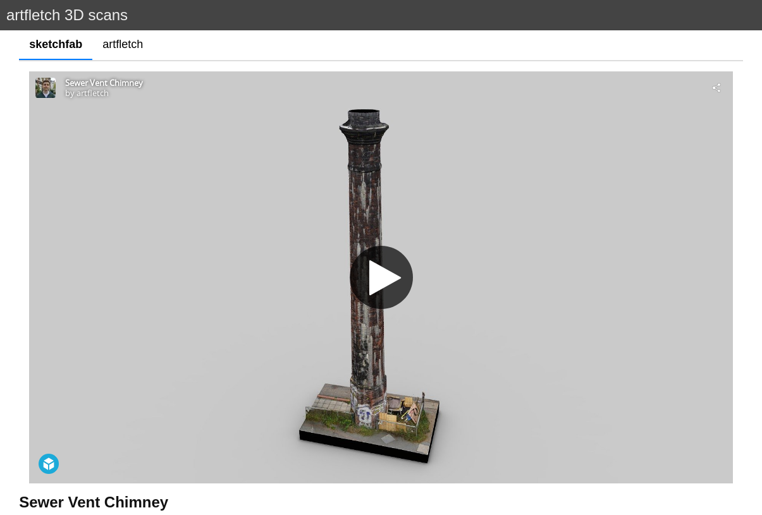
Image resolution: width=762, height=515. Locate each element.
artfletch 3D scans (67, 14)
